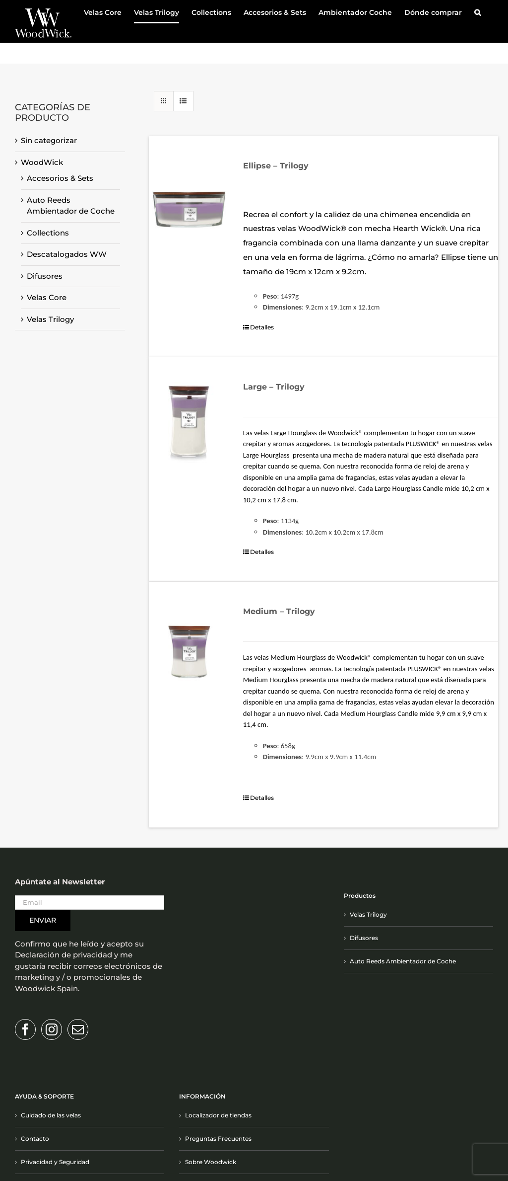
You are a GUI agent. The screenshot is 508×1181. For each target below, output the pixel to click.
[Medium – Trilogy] (189, 647)
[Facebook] (25, 1029)
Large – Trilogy (274, 387)
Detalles (262, 327)
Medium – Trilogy (279, 611)
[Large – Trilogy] (189, 422)
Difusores (45, 276)
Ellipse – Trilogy (276, 165)
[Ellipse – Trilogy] (189, 201)
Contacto (35, 1138)
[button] (477, 12)
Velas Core (46, 297)
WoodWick (42, 162)
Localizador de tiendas (218, 1115)
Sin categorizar (49, 140)
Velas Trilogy (50, 319)
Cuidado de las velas (51, 1115)
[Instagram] (51, 1029)
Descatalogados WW (67, 254)
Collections (48, 232)
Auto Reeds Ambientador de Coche (403, 961)
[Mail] (77, 1029)
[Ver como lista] (183, 101)
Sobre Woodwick (210, 1162)
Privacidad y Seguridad (55, 1162)
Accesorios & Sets (60, 178)
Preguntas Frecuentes (218, 1138)
